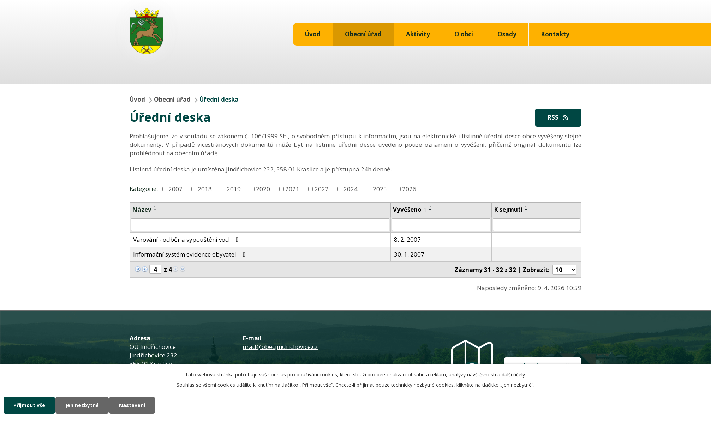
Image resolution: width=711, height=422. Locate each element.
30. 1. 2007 (409, 254)
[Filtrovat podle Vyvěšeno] (441, 224)
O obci (463, 34)
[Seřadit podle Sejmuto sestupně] (526, 209)
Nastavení (132, 405)
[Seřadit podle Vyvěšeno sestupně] (431, 209)
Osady (506, 34)
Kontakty (555, 34)
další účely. (514, 374)
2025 (380, 189)
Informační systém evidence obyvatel (190, 254)
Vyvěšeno (410, 209)
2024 (350, 189)
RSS (558, 117)
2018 (205, 189)
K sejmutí (508, 209)
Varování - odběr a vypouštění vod (187, 239)
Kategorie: (144, 188)
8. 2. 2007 (407, 239)
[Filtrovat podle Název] (260, 224)
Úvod (313, 34)
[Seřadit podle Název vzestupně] (155, 206)
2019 (234, 189)
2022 (322, 189)
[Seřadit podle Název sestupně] (155, 209)
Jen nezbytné (82, 405)
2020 (263, 189)
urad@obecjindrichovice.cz (280, 347)
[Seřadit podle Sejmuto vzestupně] (526, 206)
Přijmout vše (29, 405)
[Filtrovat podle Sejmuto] (536, 224)
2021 (292, 189)
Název (141, 209)
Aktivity (418, 34)
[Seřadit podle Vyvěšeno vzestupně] (431, 206)
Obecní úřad (363, 34)
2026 (409, 189)
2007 (175, 189)
